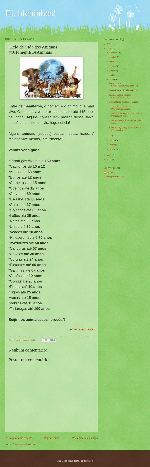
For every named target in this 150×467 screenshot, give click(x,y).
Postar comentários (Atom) (24, 444)
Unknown (111, 172)
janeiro (113, 149)
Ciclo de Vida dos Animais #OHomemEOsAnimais (120, 107)
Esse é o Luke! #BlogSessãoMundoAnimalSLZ (123, 84)
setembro (114, 61)
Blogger (89, 461)
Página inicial (52, 437)
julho (112, 70)
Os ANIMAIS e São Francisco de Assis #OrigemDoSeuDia (125, 114)
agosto (112, 66)
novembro (114, 52)
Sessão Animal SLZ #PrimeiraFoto (123, 90)
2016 (109, 44)
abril (112, 136)
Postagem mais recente (18, 437)
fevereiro (114, 145)
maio (112, 79)
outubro (113, 57)
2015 (109, 49)
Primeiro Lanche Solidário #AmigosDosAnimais (120, 96)
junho (112, 75)
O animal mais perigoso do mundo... (124, 102)
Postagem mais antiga (85, 437)
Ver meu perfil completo (114, 177)
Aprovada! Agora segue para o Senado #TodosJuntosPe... (125, 128)
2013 (109, 159)
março (112, 140)
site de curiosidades (84, 329)
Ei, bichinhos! (30, 13)
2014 (109, 155)
